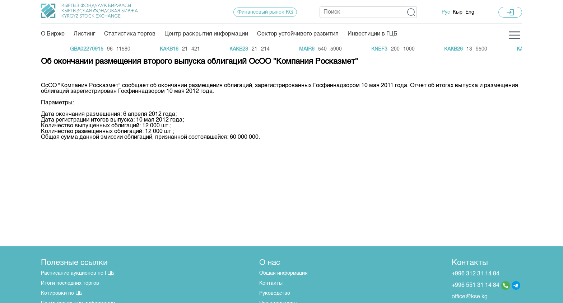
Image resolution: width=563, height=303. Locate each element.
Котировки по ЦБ (61, 293)
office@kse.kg (470, 297)
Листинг (84, 34)
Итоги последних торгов (70, 283)
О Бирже (53, 34)
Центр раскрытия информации (206, 34)
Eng (469, 12)
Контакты (271, 283)
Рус (446, 12)
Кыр (457, 12)
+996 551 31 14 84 (475, 285)
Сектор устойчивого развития (298, 34)
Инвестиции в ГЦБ (372, 34)
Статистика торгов (129, 34)
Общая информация (283, 273)
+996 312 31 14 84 (475, 274)
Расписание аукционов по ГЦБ (77, 273)
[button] (411, 12)
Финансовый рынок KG (265, 12)
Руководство (274, 293)
